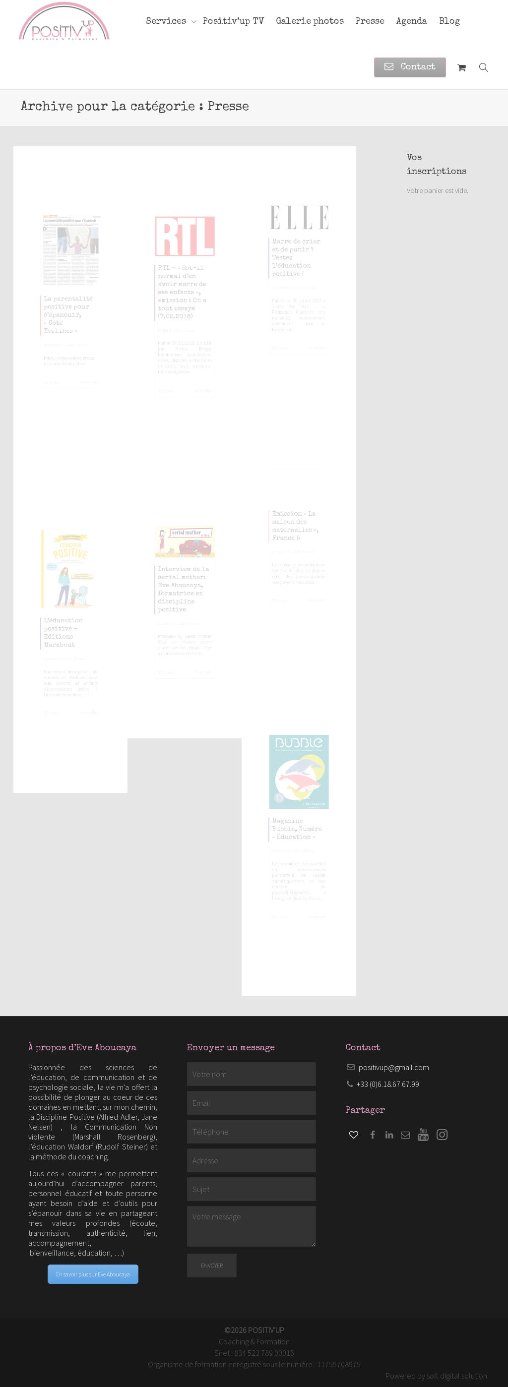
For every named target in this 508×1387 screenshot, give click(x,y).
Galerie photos (310, 21)
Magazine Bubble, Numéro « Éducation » (296, 829)
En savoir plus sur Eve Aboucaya (93, 1274)
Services (167, 21)
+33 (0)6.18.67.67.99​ (388, 1084)
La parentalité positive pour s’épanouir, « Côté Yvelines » (67, 326)
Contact (410, 67)
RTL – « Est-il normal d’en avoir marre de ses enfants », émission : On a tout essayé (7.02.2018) (180, 283)
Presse (370, 21)
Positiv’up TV (233, 21)
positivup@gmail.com (394, 1067)
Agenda (411, 21)
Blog (449, 21)
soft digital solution (457, 1376)
